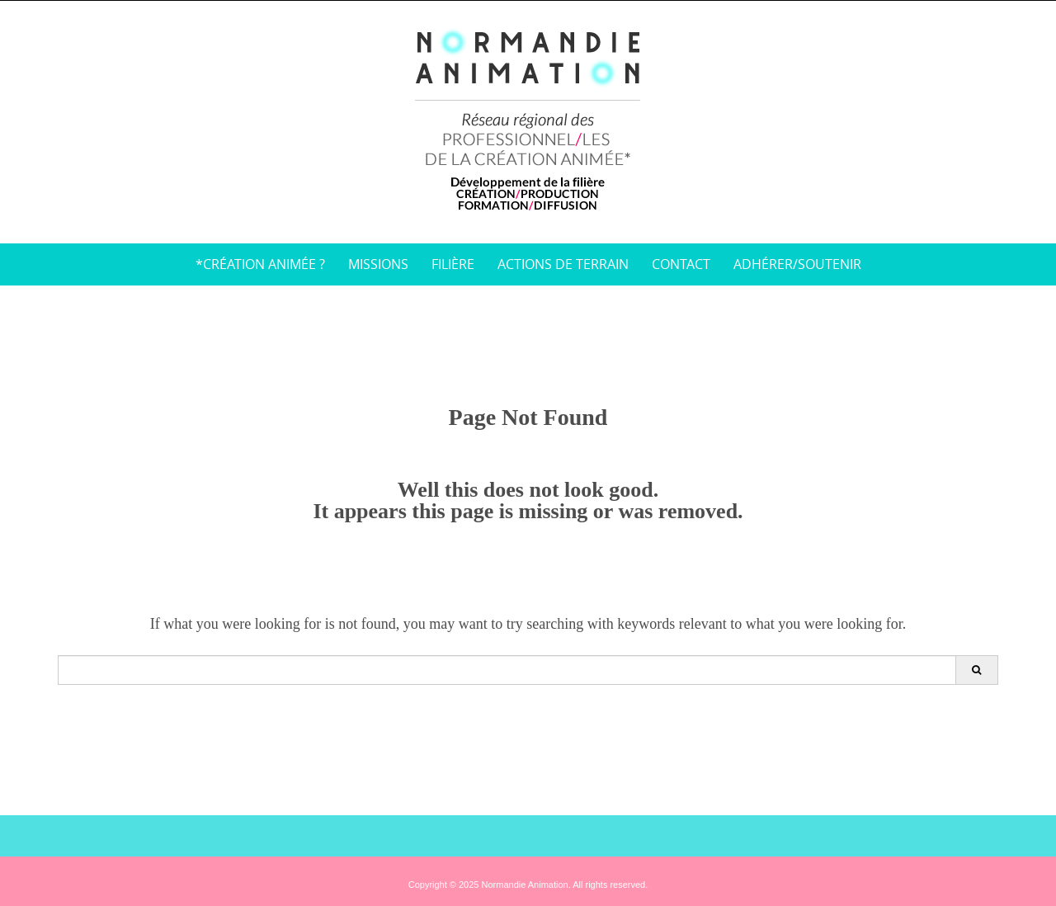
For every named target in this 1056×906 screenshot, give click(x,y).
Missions (378, 264)
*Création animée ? (260, 264)
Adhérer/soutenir (797, 264)
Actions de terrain (563, 264)
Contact (681, 264)
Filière (452, 264)
